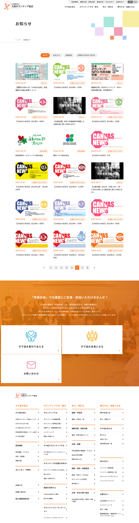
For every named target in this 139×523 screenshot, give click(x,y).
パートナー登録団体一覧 (108, 447)
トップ (17, 40)
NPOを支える (105, 387)
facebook (116, 508)
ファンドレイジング (107, 455)
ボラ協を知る (70, 7)
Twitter (115, 503)
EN (135, 2)
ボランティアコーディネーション (55, 484)
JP (130, 2)
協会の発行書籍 (77, 430)
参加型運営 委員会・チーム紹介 (26, 407)
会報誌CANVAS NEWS (86, 55)
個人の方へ (47, 449)
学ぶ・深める (108, 7)
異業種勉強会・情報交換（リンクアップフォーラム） (110, 489)
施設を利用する (50, 462)
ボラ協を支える (106, 403)
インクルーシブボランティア (53, 492)
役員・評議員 (20, 431)
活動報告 (68, 55)
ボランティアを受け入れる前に (54, 445)
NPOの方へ (110, 2)
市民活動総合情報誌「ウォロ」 (82, 425)
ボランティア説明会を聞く (53, 398)
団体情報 (18, 420)
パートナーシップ (106, 480)
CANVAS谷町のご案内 (51, 469)
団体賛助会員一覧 (106, 418)
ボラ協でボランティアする (54, 420)
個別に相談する (49, 411)
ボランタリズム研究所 (79, 454)
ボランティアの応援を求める (55, 438)
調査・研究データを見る (80, 450)
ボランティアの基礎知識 (52, 394)
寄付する (103, 410)
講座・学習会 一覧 (78, 394)
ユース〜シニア (49, 407)
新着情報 (75, 2)
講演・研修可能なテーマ (80, 410)
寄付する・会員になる (126, 7)
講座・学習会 (77, 387)
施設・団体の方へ (50, 453)
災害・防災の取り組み (80, 467)
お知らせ (56, 55)
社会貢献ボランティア (107, 475)
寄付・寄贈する (105, 394)
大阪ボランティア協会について (26, 394)
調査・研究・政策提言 (80, 443)
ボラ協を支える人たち (23, 402)
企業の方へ (120, 2)
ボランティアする (50, 387)
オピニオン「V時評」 (23, 444)
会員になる (104, 414)
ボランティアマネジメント (109, 451)
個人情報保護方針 (22, 473)
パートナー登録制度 (107, 442)
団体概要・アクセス (22, 427)
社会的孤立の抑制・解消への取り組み (82, 475)
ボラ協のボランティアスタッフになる (54, 428)
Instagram (116, 514)
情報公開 (18, 435)
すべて (45, 55)
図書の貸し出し (77, 434)
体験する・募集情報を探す (53, 402)
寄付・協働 (104, 484)
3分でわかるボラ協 (21, 398)
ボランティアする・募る (89, 7)
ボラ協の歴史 (20, 411)
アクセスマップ (74, 506)
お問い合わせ (20, 466)
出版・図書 (76, 418)
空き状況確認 (48, 473)
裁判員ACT (75, 458)
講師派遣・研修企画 (87, 2)
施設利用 (100, 2)
